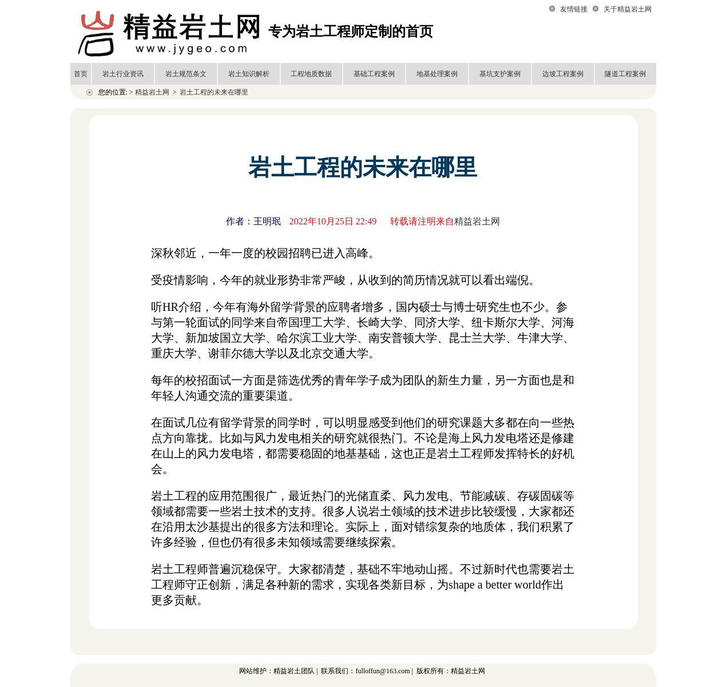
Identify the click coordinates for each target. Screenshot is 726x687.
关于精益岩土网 (628, 9)
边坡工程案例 (563, 74)
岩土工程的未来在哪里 (214, 92)
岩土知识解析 (248, 74)
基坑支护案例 (500, 74)
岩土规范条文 (186, 74)
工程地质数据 (311, 74)
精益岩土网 (152, 92)
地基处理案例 (437, 74)
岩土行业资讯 (123, 74)
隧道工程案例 (625, 74)
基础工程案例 (374, 74)
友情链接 (574, 9)
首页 (81, 74)
